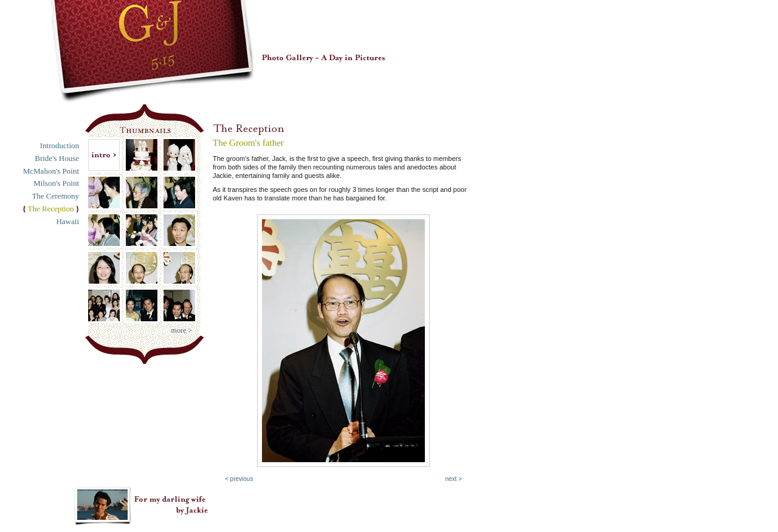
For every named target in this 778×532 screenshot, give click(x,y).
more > (181, 330)
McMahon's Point (51, 171)
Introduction (59, 145)
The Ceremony (55, 195)
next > (453, 479)
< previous (239, 479)
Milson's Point (56, 183)
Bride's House (57, 158)
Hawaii (67, 221)
